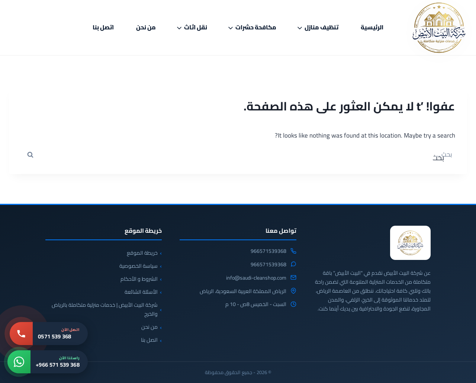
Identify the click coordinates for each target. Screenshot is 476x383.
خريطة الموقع (142, 253)
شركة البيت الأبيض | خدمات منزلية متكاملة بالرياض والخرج (105, 309)
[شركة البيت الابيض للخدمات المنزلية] (410, 243)
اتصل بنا (103, 27)
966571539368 (268, 251)
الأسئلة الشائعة (141, 292)
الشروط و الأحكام (139, 279)
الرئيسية (372, 27)
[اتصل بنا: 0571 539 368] (49, 333)
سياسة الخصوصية (138, 266)
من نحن (146, 27)
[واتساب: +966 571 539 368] (47, 361)
